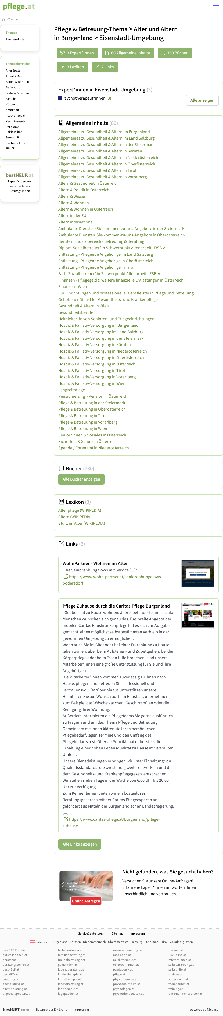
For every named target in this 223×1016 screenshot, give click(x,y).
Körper (10, 104)
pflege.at (119, 974)
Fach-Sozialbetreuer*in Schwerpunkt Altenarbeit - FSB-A (109, 274)
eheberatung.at (13, 984)
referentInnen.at (179, 960)
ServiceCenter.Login (91, 933)
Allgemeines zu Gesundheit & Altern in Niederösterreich (108, 158)
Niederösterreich (94, 942)
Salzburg (136, 942)
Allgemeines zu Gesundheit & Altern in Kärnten (100, 151)
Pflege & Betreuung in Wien (82, 429)
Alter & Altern (14, 70)
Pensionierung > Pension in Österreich (93, 396)
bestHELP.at (11, 969)
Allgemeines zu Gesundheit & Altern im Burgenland (104, 132)
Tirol (164, 942)
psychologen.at (123, 989)
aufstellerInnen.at (15, 955)
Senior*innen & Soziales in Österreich (92, 435)
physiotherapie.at (125, 979)
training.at (175, 989)
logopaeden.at (68, 994)
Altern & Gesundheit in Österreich (88, 183)
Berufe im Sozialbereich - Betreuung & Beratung (101, 241)
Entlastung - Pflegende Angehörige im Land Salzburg (105, 254)
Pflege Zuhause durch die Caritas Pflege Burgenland (116, 606)
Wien (189, 942)
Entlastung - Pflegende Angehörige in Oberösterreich (105, 261)
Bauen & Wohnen (17, 82)
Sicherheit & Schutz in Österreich (88, 442)
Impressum (137, 933)
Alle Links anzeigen (80, 844)
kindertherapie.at (70, 974)
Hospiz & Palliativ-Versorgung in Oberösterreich (101, 358)
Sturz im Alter (81, 523)
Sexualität (12, 137)
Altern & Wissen (72, 196)
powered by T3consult (205, 1009)
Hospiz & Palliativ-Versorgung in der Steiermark (100, 338)
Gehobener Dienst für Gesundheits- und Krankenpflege (108, 300)
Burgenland (77, 38)
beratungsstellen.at (16, 964)
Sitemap (117, 933)
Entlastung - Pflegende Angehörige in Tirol (96, 267)
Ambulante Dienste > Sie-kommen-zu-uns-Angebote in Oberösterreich (121, 235)
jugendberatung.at (71, 969)
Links (71, 544)
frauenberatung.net (71, 960)
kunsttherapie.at (69, 979)
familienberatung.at (71, 955)
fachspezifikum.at (70, 950)
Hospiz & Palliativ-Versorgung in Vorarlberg (97, 377)
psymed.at (175, 950)
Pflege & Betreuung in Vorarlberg (87, 422)
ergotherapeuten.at (16, 994)
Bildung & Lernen (17, 93)
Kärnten (75, 942)
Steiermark (152, 942)
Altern (75, 517)
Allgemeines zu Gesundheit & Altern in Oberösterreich (106, 164)
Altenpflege (79, 510)
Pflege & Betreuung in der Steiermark (91, 403)
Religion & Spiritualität (14, 129)
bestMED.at (10, 974)
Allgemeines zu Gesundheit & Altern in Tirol (97, 170)
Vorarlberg (177, 942)
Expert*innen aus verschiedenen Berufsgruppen (20, 183)
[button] (216, 7)
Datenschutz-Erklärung (51, 1009)
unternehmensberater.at (185, 994)
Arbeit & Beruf (15, 76)
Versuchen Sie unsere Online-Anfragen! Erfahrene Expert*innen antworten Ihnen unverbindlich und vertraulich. (171, 882)
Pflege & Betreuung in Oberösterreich (92, 409)
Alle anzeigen (202, 100)
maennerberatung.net (128, 950)
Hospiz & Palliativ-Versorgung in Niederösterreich (102, 351)
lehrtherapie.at (68, 989)
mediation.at (122, 955)
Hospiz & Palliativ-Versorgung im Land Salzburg (100, 332)
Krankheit (12, 110)
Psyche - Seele (15, 115)
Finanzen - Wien (72, 287)
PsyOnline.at (177, 955)
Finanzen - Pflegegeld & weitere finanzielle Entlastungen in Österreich (121, 280)
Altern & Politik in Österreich (83, 190)
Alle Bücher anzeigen (81, 479)
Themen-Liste (15, 39)
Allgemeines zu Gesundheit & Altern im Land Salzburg (106, 138)
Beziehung (13, 87)
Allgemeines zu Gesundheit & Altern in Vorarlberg (102, 177)
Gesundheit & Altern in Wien (83, 306)
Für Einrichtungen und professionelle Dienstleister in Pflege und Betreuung (126, 293)
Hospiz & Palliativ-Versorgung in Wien (91, 383)
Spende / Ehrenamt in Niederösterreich (93, 448)
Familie (11, 99)
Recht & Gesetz (15, 121)
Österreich (39, 942)
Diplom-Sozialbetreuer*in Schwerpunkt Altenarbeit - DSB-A (112, 248)
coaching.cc (11, 979)
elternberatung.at (15, 989)
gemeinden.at (67, 964)
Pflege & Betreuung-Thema (91, 29)
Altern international (76, 222)
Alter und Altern (156, 29)
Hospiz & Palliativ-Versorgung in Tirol (91, 371)
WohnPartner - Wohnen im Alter (95, 563)
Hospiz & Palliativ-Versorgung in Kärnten (94, 345)
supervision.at (178, 979)
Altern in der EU (72, 216)
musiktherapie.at (124, 960)
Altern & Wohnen (73, 203)
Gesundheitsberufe (75, 312)
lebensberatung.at (70, 984)
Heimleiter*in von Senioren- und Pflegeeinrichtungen (106, 319)
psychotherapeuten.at (128, 994)
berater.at (9, 960)
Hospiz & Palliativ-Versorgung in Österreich (96, 364)
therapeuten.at (178, 984)
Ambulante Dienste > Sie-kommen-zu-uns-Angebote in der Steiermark (121, 229)
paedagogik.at (123, 969)
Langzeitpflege (71, 390)
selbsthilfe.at (177, 969)
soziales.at (175, 974)
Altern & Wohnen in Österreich (85, 209)
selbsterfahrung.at (181, 964)
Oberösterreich (118, 942)
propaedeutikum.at (126, 984)
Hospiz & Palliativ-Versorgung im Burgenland (98, 325)
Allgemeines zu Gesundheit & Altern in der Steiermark (106, 145)
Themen (14, 19)
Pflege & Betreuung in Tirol (82, 416)
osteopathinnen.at (126, 964)
